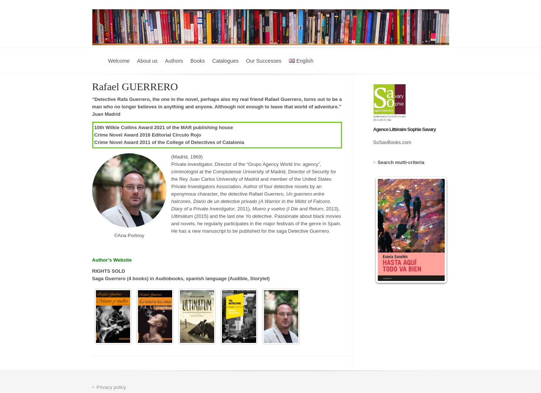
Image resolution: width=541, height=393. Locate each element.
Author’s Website (112, 260)
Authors (174, 61)
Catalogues (225, 61)
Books (197, 61)
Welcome (119, 61)
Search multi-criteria (401, 162)
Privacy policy (111, 387)
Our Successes (263, 61)
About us (147, 61)
